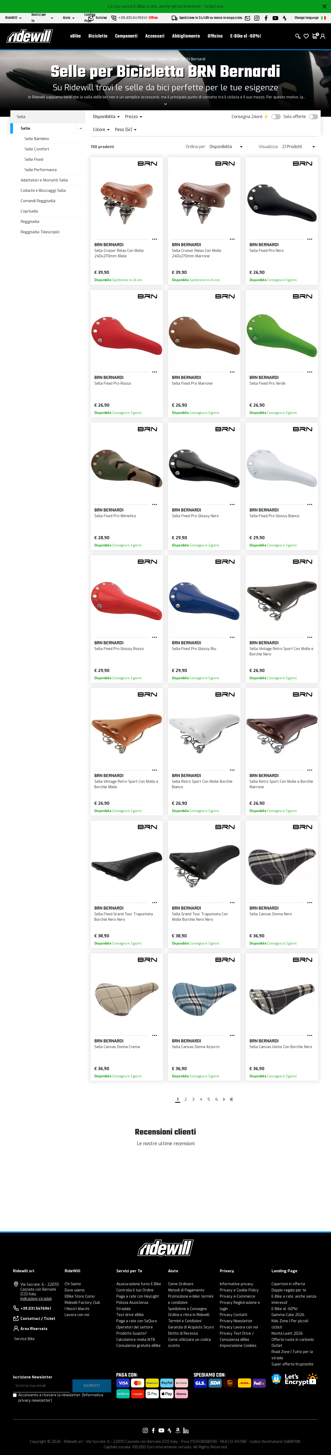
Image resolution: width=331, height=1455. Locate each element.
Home (131, 59)
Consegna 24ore (247, 116)
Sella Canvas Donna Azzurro (196, 1046)
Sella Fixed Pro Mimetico (115, 516)
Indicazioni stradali (36, 1298)
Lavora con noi (77, 1314)
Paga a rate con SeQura (136, 1321)
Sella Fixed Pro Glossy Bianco (274, 516)
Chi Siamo (73, 1284)
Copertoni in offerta (288, 1284)
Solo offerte (294, 116)
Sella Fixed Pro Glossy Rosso (119, 648)
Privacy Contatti (233, 1314)
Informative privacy (236, 1284)
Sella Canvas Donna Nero (271, 914)
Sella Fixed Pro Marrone (192, 383)
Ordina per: (196, 146)
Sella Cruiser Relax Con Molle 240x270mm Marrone (196, 253)
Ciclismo (147, 59)
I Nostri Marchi (77, 1308)
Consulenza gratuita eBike (138, 1345)
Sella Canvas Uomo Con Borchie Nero (281, 1046)
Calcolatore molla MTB (135, 1339)
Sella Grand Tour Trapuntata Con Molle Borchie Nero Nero (200, 917)
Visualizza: (268, 146)
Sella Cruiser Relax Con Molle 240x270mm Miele (119, 253)
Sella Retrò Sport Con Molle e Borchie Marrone (281, 784)
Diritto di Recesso (183, 1333)
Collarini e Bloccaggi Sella (43, 190)
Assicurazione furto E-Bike (138, 1284)
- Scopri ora (212, 6)
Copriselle (29, 211)
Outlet (277, 1345)
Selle (174, 59)
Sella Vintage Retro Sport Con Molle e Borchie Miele (126, 784)
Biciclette (97, 36)
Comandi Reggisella (38, 200)
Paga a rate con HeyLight (137, 1296)
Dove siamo (75, 1290)
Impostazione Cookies (238, 1345)
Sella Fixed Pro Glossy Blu (194, 648)
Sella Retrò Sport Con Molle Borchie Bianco (202, 784)
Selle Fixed (34, 159)
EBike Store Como (80, 1296)
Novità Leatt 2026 (287, 1333)
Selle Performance (41, 169)
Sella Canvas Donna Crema (117, 1046)
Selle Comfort (37, 149)
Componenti (126, 36)
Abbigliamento (186, 36)
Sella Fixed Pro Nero (267, 250)
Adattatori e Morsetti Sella (44, 180)
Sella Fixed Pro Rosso (112, 383)
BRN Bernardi (193, 59)
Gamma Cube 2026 (288, 1314)
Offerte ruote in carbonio (293, 1339)
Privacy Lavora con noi (239, 1327)
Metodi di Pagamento (186, 1290)
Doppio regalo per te (289, 1290)
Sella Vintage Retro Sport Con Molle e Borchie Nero (281, 651)
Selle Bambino (37, 138)
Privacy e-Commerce (237, 1296)
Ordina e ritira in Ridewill (188, 1314)
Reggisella (30, 221)
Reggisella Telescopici (40, 232)
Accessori (154, 36)
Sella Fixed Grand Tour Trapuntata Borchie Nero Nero (123, 917)
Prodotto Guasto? (131, 1333)
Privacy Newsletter (236, 1321)
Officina (215, 36)
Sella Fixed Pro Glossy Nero (195, 516)
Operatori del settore (134, 1327)
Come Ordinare (180, 1284)
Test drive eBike (130, 1314)
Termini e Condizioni (184, 1321)
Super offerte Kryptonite (292, 1364)
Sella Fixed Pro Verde (267, 383)
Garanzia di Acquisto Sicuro (191, 1327)
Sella (162, 59)
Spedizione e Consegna (187, 1308)
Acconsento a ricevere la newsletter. (60, 1398)
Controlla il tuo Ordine (135, 1290)
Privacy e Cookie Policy (239, 1290)
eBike (75, 36)
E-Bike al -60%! (245, 36)
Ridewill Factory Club (82, 1302)
